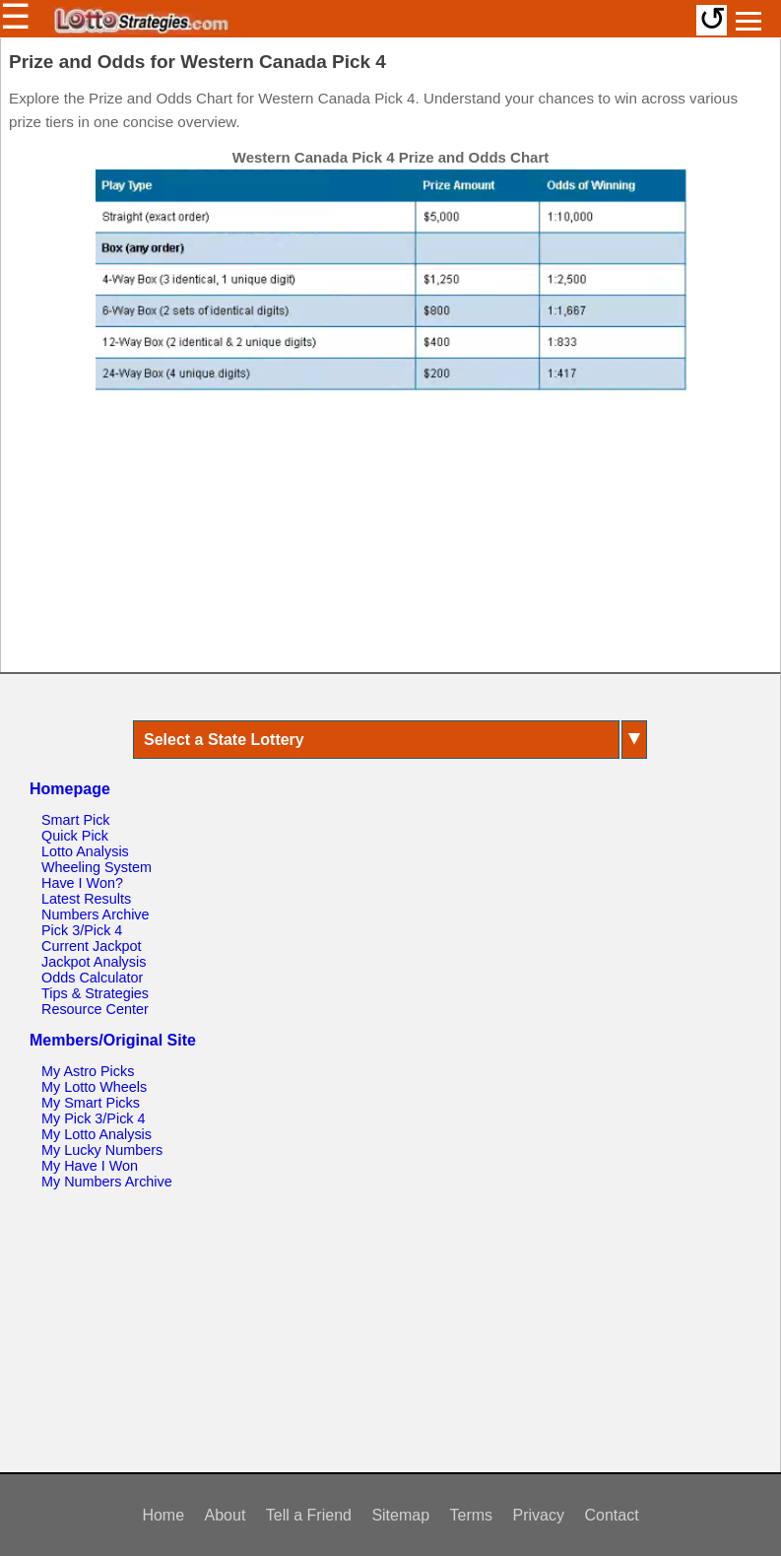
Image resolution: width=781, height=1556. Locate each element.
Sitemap (400, 1515)
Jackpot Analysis (93, 962)
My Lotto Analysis (96, 1134)
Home (163, 1515)
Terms (471, 1515)
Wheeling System (96, 867)
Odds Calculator (92, 977)
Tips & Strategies (95, 993)
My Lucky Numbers (102, 1150)
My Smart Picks (90, 1103)
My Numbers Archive (106, 1181)
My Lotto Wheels (94, 1087)
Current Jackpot (91, 946)
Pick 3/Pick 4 (81, 930)
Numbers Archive (95, 914)
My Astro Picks (87, 1071)
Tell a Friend (309, 1515)
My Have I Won (89, 1166)
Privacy (538, 1515)
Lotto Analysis (85, 851)
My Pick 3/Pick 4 (93, 1118)
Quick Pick (74, 836)
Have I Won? (82, 883)
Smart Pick (75, 820)
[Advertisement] (391, 541)
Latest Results (86, 899)
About (225, 1515)
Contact (611, 1515)
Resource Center (95, 1009)
